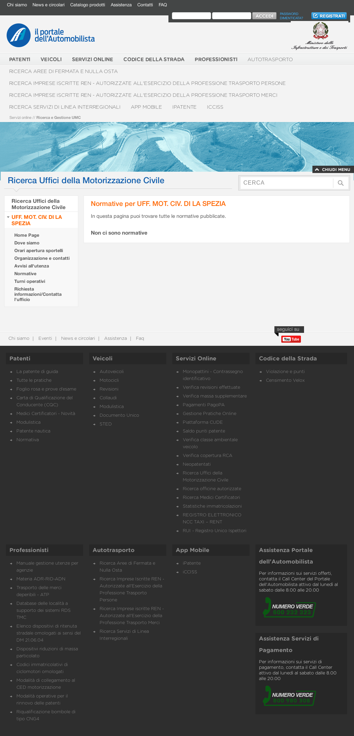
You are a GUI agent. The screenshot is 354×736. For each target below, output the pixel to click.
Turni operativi (29, 281)
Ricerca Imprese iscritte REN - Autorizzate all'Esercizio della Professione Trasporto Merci (143, 95)
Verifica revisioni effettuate (211, 387)
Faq (139, 338)
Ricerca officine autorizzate (212, 489)
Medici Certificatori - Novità (45, 414)
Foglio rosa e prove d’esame (46, 389)
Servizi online (20, 117)
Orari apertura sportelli (38, 250)
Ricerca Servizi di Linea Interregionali (65, 107)
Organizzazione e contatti (42, 258)
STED (106, 424)
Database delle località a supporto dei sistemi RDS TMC (43, 610)
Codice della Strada (288, 359)
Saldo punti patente (204, 431)
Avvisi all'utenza (31, 266)
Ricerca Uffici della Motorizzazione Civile (39, 204)
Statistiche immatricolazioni (212, 506)
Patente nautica (33, 431)
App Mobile (146, 107)
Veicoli (103, 359)
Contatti (145, 4)
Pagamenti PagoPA (204, 405)
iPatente (184, 107)
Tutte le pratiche (33, 380)
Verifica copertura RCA (207, 455)
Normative (25, 273)
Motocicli (109, 380)
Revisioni (109, 389)
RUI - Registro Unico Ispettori (214, 531)
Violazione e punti (285, 372)
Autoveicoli (112, 372)
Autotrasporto (269, 59)
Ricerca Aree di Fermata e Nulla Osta (63, 71)
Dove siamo (26, 242)
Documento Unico (119, 415)
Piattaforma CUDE (203, 422)
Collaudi (108, 398)
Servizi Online (196, 359)
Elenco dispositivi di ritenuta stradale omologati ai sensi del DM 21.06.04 (48, 633)
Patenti (19, 359)
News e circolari (48, 4)
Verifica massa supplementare (215, 396)
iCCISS (215, 107)
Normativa (27, 440)
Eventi (44, 338)
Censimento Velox (285, 380)
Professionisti (29, 550)
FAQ (163, 4)
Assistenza (121, 4)
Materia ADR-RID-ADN (40, 579)
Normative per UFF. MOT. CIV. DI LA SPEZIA (158, 203)
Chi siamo (17, 4)
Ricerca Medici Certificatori (211, 497)
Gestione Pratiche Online (209, 414)
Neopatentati (197, 464)
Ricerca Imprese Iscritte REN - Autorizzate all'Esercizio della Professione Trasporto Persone (147, 83)
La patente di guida (37, 372)
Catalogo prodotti (87, 4)
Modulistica (28, 422)
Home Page (26, 235)
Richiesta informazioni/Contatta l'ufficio (38, 294)
